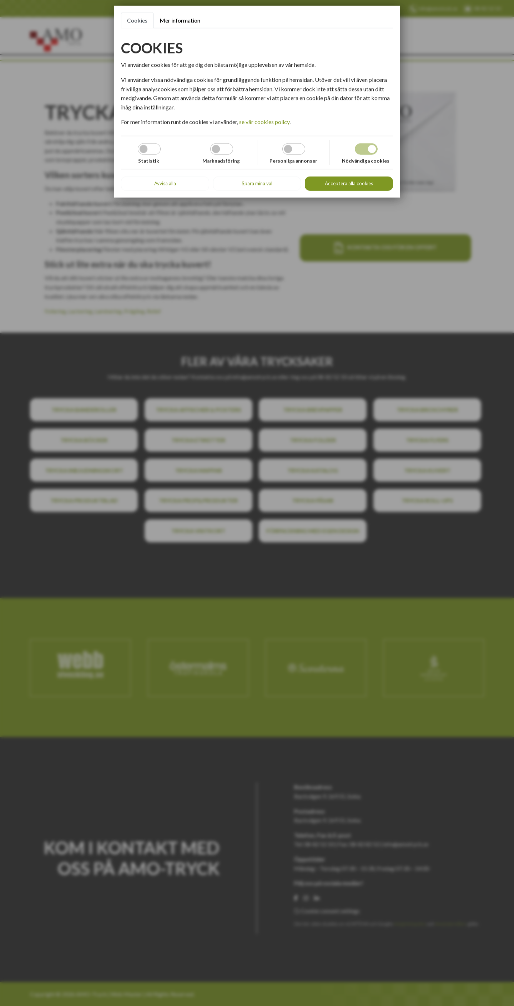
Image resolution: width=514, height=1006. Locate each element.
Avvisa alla (165, 183)
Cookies (137, 20)
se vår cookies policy (264, 121)
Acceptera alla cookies (349, 183)
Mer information (180, 20)
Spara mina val (257, 183)
